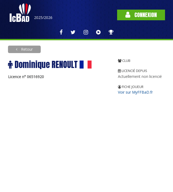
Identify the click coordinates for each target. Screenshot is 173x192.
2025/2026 (43, 17)
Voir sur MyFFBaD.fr (135, 92)
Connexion (141, 15)
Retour (26, 49)
